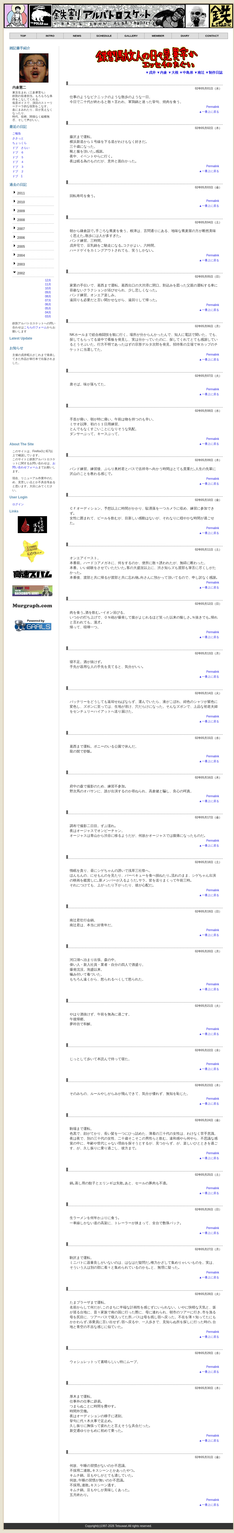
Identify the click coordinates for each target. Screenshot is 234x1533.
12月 (48, 280)
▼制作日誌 (214, 73)
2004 (21, 255)
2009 (21, 211)
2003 (21, 264)
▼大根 (173, 73)
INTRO (50, 35)
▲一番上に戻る (209, 111)
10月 (48, 288)
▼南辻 (199, 73)
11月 (48, 284)
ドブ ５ (18, 157)
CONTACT (212, 35)
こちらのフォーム (35, 327)
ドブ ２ (18, 171)
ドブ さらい (21, 147)
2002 (21, 273)
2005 (21, 247)
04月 (48, 312)
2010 (21, 202)
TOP (23, 35)
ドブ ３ (18, 166)
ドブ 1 (17, 176)
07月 (48, 300)
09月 (48, 292)
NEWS (77, 35)
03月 (48, 316)
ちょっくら (19, 143)
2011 (21, 193)
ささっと (18, 138)
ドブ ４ (18, 161)
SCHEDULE (104, 35)
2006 (21, 238)
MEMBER (158, 35)
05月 (48, 308)
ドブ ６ (18, 152)
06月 (48, 304)
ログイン (18, 504)
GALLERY (131, 35)
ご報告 (16, 133)
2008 (21, 220)
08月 (48, 296)
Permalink (212, 106)
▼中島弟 (186, 73)
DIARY (185, 35)
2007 (21, 229)
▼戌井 (150, 73)
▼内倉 (162, 73)
